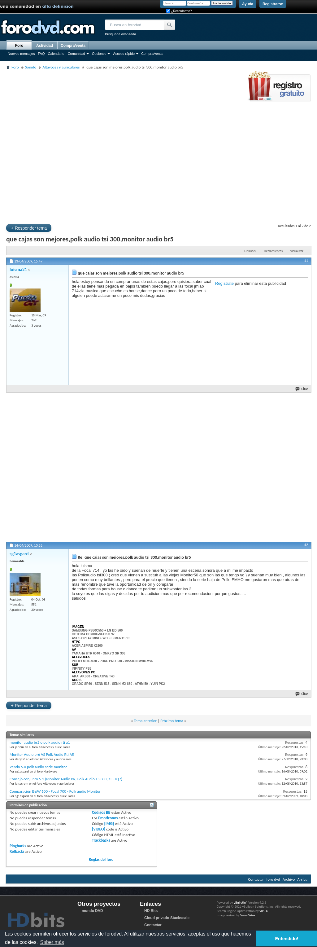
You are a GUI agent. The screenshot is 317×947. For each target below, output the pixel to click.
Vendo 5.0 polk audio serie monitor (38, 766)
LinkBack (250, 251)
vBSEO (263, 911)
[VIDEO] (98, 829)
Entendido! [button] (286, 938)
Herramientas (273, 251)
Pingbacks (18, 845)
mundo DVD (92, 911)
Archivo (289, 879)
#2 (306, 545)
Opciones (99, 53)
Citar (302, 389)
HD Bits (151, 911)
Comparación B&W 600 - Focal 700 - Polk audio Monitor (55, 791)
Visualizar (296, 251)
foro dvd (273, 879)
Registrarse (273, 4)
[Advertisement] (71, 146)
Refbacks (17, 851)
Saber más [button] (52, 942)
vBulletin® (241, 903)
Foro (19, 45)
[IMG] (109, 823)
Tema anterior (145, 720)
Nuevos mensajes (21, 53)
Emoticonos (108, 818)
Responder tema (29, 228)
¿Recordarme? (179, 11)
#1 (306, 260)
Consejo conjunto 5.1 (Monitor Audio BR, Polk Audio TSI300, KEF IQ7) (66, 779)
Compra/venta (152, 53)
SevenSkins (247, 915)
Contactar (256, 879)
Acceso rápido (124, 53)
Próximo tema (171, 720)
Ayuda (247, 4)
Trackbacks (101, 840)
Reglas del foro (101, 859)
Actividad (44, 45)
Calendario (56, 53)
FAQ (41, 53)
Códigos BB (101, 812)
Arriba (302, 879)
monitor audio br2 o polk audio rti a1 (40, 742)
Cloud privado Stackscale (166, 918)
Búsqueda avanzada (120, 34)
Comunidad (76, 53)
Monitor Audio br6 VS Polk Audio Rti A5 (42, 754)
